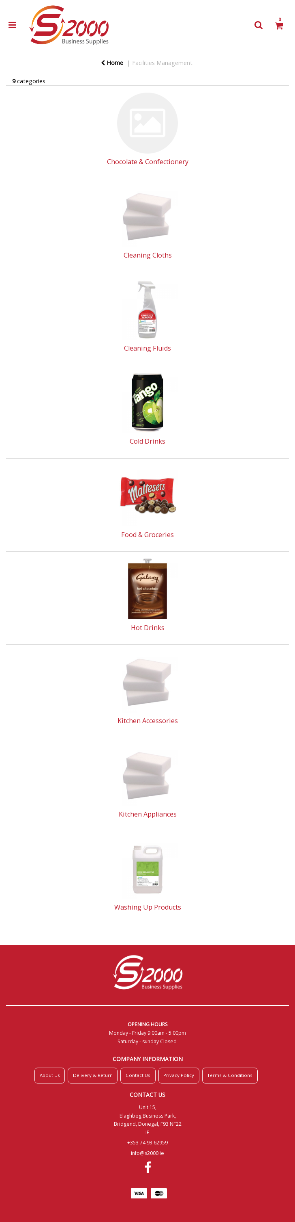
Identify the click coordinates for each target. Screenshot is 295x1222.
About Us (50, 1075)
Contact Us (138, 1075)
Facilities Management (162, 63)
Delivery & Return (93, 1075)
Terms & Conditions (229, 1075)
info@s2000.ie (147, 1153)
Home (112, 63)
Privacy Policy (178, 1075)
